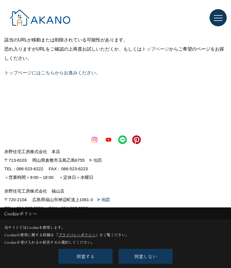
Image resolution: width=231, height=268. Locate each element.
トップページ (155, 49)
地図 (97, 160)
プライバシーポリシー (77, 234)
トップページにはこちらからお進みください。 (52, 72)
